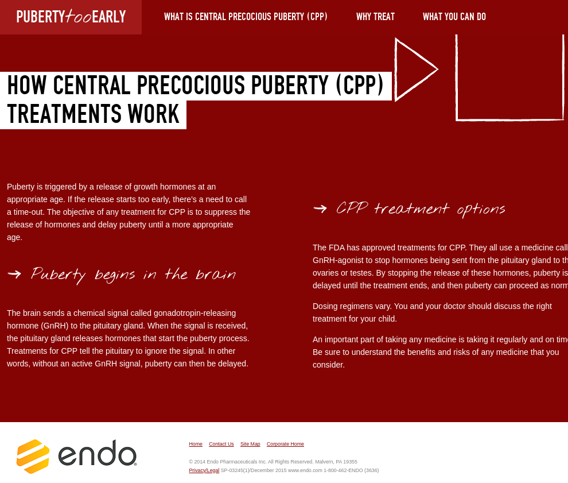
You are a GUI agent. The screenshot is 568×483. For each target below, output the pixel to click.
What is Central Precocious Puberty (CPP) (246, 17)
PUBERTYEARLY (70, 17)
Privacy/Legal (204, 470)
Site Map (250, 444)
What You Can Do (454, 17)
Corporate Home (285, 444)
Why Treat (375, 17)
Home (195, 444)
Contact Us (221, 444)
